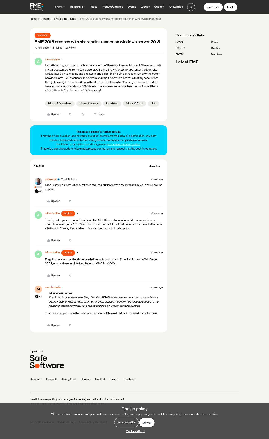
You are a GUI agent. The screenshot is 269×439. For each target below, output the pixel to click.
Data (73, 19)
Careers (86, 379)
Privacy (113, 379)
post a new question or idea (123, 144)
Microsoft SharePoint (60, 103)
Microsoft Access (88, 103)
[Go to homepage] (36, 7)
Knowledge (176, 6)
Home (33, 19)
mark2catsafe (52, 287)
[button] (213, 7)
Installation (112, 103)
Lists (153, 103)
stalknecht (51, 179)
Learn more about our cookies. (199, 414)
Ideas (93, 6)
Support (159, 6)
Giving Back (69, 379)
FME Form (60, 19)
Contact (100, 379)
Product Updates (112, 6)
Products (52, 379)
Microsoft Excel (134, 103)
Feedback (129, 379)
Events (132, 6)
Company (36, 379)
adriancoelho (52, 59)
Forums (45, 19)
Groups (145, 6)
